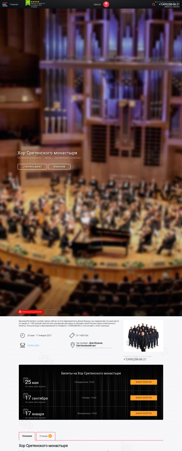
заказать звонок (172, 6)
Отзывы (46, 436)
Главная (14, 4)
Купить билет (32, 166)
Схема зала (33, 345)
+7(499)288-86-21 (169, 4)
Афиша (97, 4)
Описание (59, 166)
